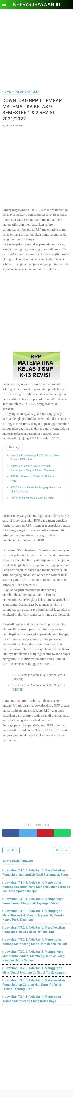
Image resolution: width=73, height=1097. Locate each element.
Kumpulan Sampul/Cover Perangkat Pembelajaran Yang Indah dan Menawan (33, 468)
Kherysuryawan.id (36, 4)
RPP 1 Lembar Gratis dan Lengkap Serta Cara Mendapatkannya (36, 489)
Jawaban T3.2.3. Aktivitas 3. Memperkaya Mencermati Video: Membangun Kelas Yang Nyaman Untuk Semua (33, 956)
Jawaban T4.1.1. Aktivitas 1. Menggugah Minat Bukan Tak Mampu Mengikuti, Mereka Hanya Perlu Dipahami (33, 915)
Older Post (62, 850)
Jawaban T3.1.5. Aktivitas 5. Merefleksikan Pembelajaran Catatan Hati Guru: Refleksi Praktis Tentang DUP (33, 984)
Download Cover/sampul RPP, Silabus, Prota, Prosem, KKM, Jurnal (35, 457)
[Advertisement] (36, 50)
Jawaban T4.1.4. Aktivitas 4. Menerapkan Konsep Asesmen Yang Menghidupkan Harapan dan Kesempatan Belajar (36, 887)
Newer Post (11, 850)
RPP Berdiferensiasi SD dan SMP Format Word (33, 478)
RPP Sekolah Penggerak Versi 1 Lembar (32, 497)
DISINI (17, 679)
